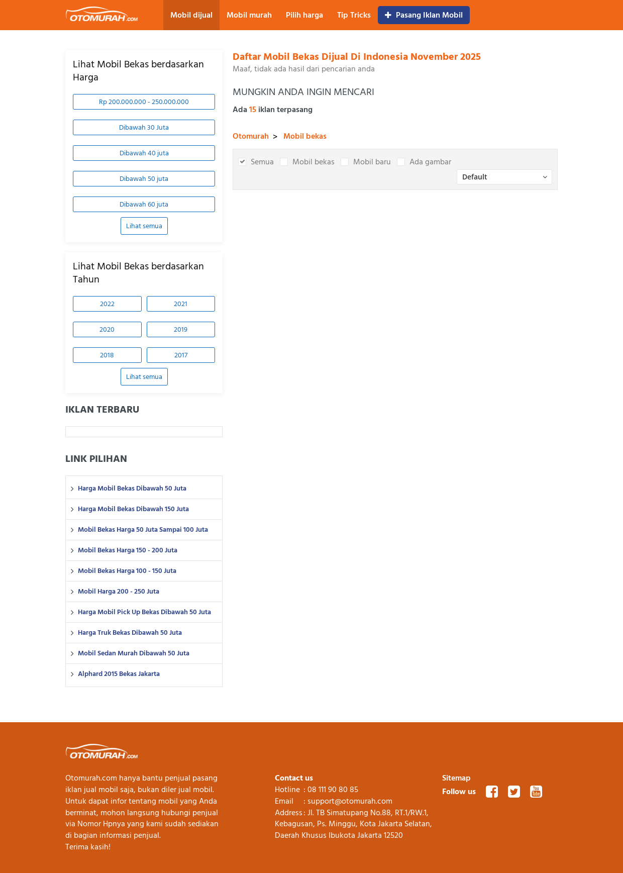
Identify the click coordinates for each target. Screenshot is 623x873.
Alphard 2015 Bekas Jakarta (119, 674)
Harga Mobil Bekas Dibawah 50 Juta (132, 488)
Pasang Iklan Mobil (424, 15)
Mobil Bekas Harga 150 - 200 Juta (127, 550)
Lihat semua (144, 226)
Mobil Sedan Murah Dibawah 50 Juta (133, 653)
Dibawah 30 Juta (144, 127)
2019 (180, 329)
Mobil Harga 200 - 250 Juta (118, 592)
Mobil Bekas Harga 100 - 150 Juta (127, 571)
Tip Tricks (354, 15)
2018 (107, 355)
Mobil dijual (191, 15)
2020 (107, 329)
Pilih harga (304, 15)
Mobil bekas (305, 136)
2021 (180, 304)
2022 (107, 304)
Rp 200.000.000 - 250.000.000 (144, 102)
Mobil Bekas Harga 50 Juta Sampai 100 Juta (143, 530)
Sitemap (456, 778)
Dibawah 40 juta (144, 153)
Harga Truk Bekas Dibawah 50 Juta (130, 633)
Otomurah (251, 136)
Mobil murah (249, 15)
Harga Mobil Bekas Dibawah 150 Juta (133, 509)
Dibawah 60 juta (144, 204)
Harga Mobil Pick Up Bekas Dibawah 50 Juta (144, 612)
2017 (180, 355)
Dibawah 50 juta (144, 178)
